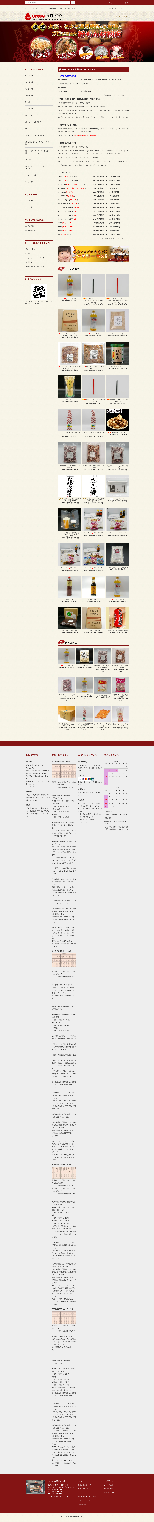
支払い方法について (85, 1485)
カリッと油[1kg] (63, 79)
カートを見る (108, 1485)
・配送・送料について (32, 249)
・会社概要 (28, 262)
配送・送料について (85, 1489)
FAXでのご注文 (123, 8)
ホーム (27, 8)
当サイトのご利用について (66, 8)
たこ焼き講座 (29, 226)
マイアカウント (109, 1481)
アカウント (111, 3)
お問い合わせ (111, 8)
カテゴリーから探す (37, 8)
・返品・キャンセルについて (34, 258)
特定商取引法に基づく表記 (87, 1496)
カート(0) (124, 3)
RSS (79, 1504)
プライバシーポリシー (85, 1500)
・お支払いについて (31, 253)
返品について (82, 1492)
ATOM (84, 1504)
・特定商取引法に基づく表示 (34, 266)
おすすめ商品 (51, 8)
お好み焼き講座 (30, 230)
